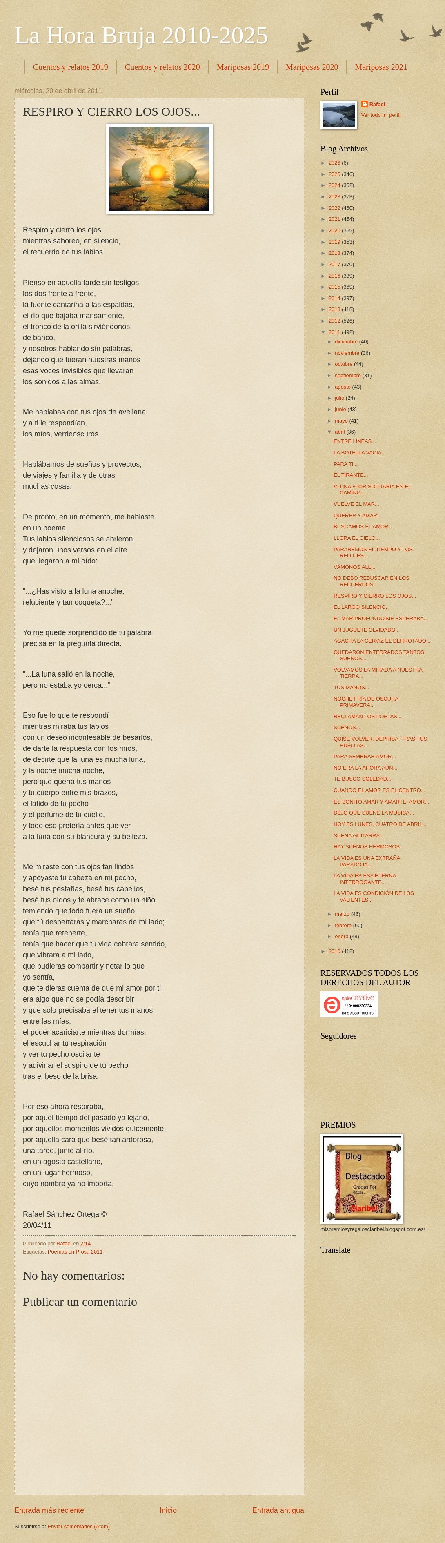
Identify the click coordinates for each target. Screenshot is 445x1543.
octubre (344, 364)
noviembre (348, 353)
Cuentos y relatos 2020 (162, 66)
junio (341, 409)
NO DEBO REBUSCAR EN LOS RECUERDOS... (371, 581)
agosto (343, 387)
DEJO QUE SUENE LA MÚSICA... (374, 813)
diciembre (347, 341)
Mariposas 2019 (243, 66)
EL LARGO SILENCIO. (360, 607)
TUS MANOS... (351, 687)
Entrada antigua (278, 1510)
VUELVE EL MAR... (356, 504)
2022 (335, 208)
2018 (335, 253)
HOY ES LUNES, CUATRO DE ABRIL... (380, 824)
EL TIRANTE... (351, 475)
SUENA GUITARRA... (359, 836)
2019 (335, 242)
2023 (335, 197)
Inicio (168, 1510)
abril (340, 432)
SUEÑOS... (347, 727)
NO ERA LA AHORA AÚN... (365, 768)
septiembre (348, 375)
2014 (335, 298)
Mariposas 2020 (312, 66)
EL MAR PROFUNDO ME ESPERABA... (381, 618)
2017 (335, 264)
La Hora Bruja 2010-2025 (141, 35)
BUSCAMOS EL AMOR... (363, 526)
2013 (335, 309)
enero (342, 936)
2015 (335, 287)
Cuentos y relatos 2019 (70, 66)
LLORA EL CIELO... (357, 538)
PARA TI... (346, 464)
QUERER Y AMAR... (358, 515)
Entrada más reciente (49, 1510)
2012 (335, 321)
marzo (343, 914)
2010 (335, 951)
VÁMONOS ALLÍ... (355, 567)
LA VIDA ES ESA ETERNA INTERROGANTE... (365, 879)
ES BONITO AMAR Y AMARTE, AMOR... (381, 802)
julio (340, 398)
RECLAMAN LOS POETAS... (367, 716)
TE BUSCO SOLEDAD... (363, 779)
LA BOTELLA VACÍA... (360, 453)
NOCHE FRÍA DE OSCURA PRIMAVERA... (366, 702)
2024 (335, 185)
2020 (335, 230)
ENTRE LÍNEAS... (355, 441)
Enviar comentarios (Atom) (79, 1526)
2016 (335, 276)
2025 (335, 174)
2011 (335, 332)
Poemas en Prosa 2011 (75, 1252)
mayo (342, 421)
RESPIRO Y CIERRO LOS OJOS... (375, 596)
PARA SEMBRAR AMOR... (365, 756)
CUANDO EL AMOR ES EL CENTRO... (379, 790)
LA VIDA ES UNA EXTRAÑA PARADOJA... (367, 861)
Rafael (377, 104)
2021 (335, 219)
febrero (344, 925)
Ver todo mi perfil (381, 115)
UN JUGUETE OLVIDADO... (367, 630)
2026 (335, 163)
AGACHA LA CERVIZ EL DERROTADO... (382, 641)
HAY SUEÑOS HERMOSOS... (369, 847)
